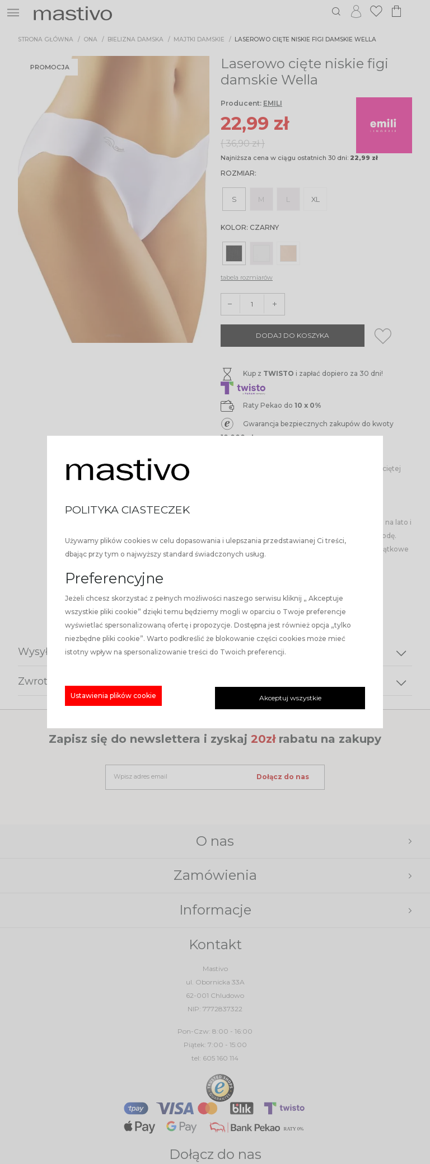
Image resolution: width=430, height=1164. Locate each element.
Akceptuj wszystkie (290, 698)
